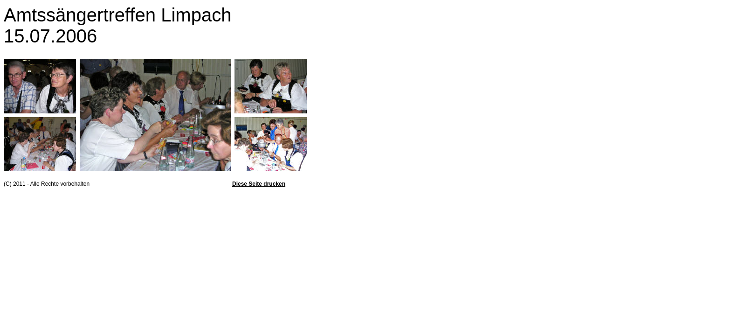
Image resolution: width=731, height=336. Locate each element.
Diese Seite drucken (258, 184)
